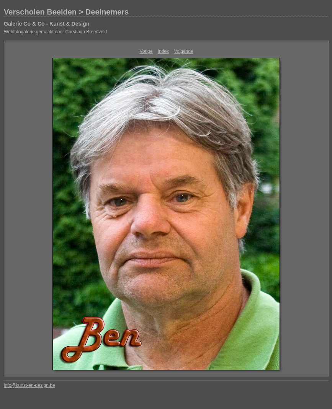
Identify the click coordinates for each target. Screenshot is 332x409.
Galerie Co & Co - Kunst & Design (46, 24)
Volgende (183, 51)
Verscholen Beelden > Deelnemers (66, 12)
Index (163, 51)
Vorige (145, 51)
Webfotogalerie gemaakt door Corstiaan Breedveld (55, 31)
